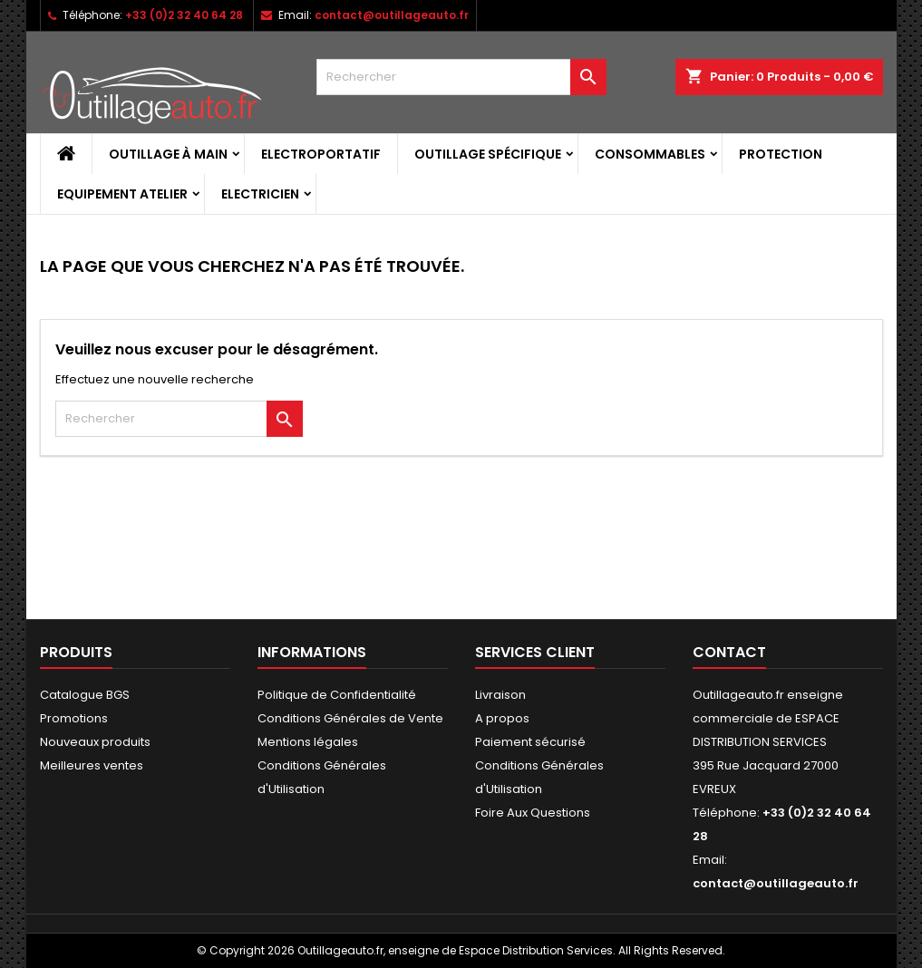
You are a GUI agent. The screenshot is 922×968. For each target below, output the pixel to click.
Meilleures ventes (91, 765)
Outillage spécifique (487, 154)
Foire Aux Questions (532, 812)
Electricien (260, 194)
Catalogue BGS (85, 694)
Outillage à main (168, 154)
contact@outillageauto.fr (392, 15)
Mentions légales (307, 741)
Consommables (650, 154)
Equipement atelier (122, 194)
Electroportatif (321, 154)
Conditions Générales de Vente (350, 718)
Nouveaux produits (95, 741)
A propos (502, 718)
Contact (729, 652)
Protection (780, 154)
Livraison (500, 694)
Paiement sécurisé (530, 741)
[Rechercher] (461, 77)
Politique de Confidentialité (336, 694)
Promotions (74, 718)
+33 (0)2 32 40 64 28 (184, 15)
